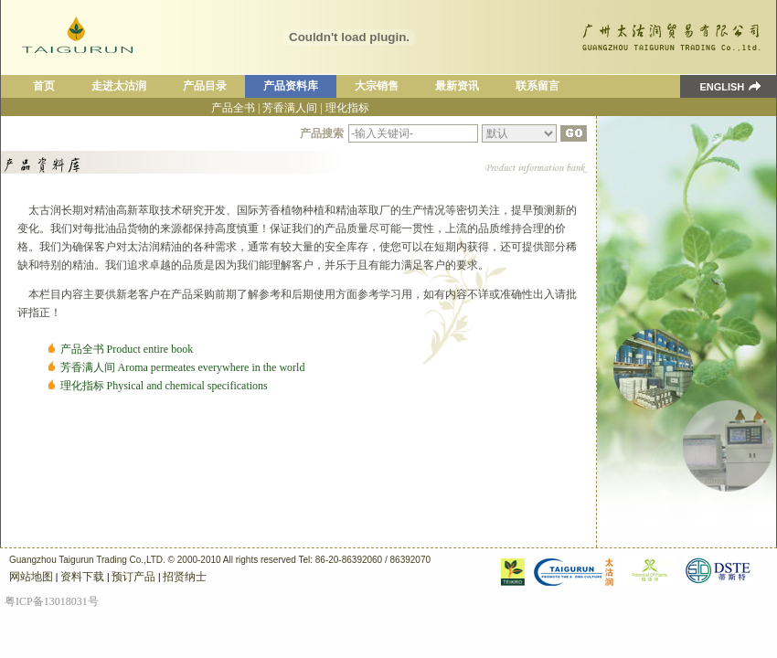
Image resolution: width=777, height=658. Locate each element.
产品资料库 (290, 86)
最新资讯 (457, 86)
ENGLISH (712, 86)
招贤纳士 (185, 576)
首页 (44, 86)
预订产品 (133, 576)
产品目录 (205, 86)
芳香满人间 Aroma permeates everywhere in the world (182, 367)
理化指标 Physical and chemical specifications (164, 385)
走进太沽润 (118, 86)
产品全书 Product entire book (127, 349)
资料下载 (82, 576)
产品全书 (233, 107)
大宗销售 (377, 86)
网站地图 (31, 576)
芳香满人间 (289, 107)
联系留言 (537, 86)
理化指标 (347, 107)
